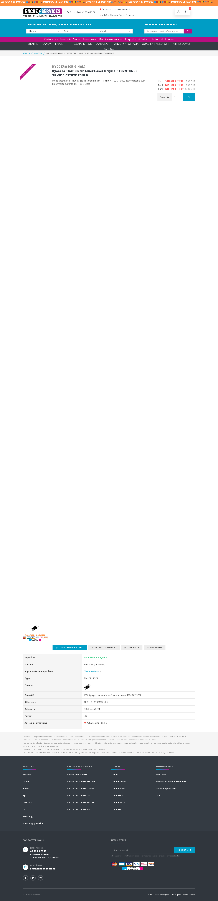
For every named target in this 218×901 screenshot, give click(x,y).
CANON (47, 43)
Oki (24, 809)
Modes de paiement (166, 788)
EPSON (59, 43)
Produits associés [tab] (104, 647)
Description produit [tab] (70, 647)
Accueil (26, 53)
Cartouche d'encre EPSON (80, 802)
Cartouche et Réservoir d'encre (62, 39)
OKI (90, 43)
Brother (27, 774)
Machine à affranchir (111, 39)
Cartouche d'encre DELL (79, 795)
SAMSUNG (102, 43)
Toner (114, 774)
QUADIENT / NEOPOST (155, 43)
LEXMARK (79, 43)
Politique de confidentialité (183, 894)
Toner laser (89, 39)
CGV (158, 795)
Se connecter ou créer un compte (115, 9)
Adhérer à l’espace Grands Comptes (117, 15)
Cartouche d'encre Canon (80, 788)
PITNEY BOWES (181, 43)
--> (44, 31)
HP (68, 43)
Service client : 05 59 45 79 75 (81, 12)
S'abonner (185, 850)
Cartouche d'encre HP (78, 809)
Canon (26, 781)
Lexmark (27, 802)
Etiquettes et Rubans (137, 39)
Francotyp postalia (33, 823)
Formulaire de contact (42, 868)
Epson (26, 788)
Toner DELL (117, 795)
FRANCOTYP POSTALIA (125, 43)
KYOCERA (38, 53)
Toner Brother (118, 781)
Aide (150, 894)
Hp (24, 795)
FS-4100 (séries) (91, 671)
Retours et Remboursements (171, 781)
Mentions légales (162, 894)
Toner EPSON (118, 802)
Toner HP (116, 809)
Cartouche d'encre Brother (81, 781)
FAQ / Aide (161, 774)
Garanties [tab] (154, 647)
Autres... (109, 48)
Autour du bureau (163, 39)
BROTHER (33, 43)
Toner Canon (118, 788)
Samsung (28, 816)
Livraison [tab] (131, 647)
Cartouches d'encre (77, 774)
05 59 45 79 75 (38, 851)
